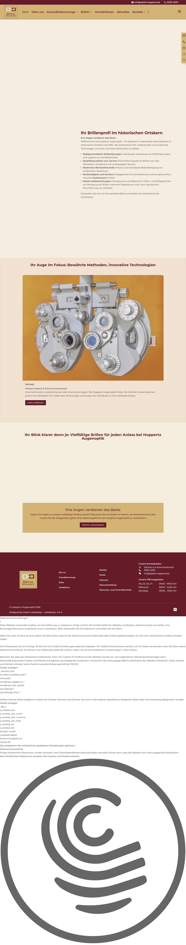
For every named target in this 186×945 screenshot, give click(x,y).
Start (25, 12)
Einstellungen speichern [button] (62, 745)
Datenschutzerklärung (108, 585)
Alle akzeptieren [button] (8, 745)
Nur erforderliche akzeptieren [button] (33, 745)
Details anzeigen (9, 667)
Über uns (38, 12)
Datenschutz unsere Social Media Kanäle (115, 590)
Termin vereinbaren (93, 525)
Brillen (85, 12)
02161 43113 (172, 2)
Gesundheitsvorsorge (61, 12)
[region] (93, 73)
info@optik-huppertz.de (147, 2)
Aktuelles (123, 12)
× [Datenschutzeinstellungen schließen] (0, 621)
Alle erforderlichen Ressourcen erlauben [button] (21, 756)
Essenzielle (6, 660)
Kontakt (137, 12)
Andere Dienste (8, 699)
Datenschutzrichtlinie (11, 749)
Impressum (103, 580)
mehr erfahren (35, 402)
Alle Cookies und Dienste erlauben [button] (61, 756)
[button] (93, 851)
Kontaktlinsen (104, 12)
